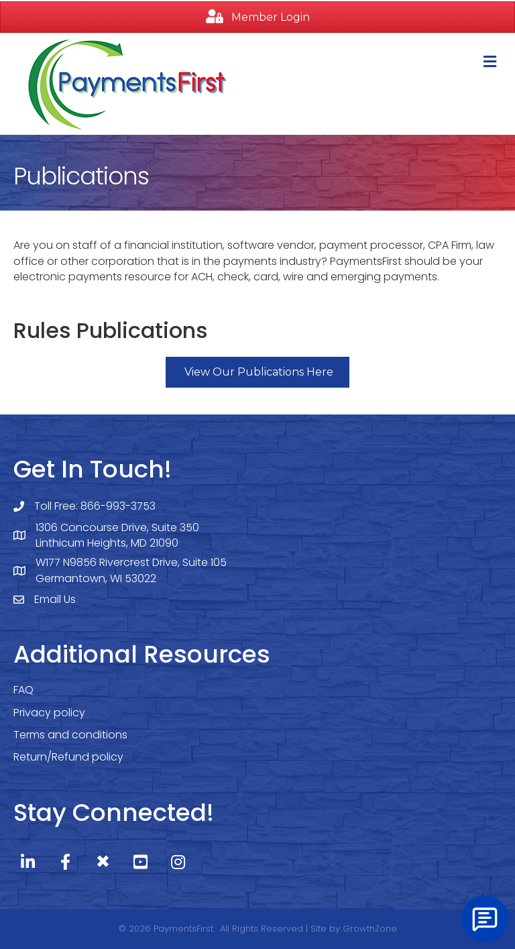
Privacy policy (49, 712)
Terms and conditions (70, 734)
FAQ (23, 689)
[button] (257, 17)
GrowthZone (370, 928)
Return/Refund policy (68, 757)
